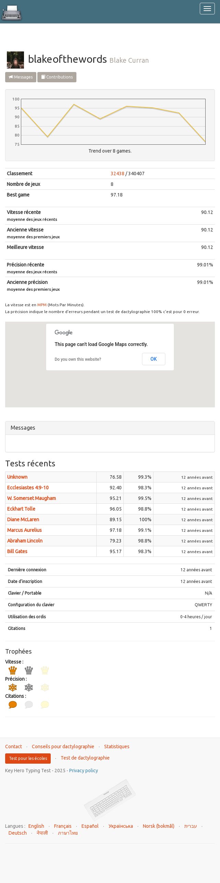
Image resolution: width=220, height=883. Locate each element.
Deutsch (18, 833)
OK (153, 359)
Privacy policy (83, 770)
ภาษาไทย (68, 833)
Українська (121, 826)
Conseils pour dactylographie (63, 746)
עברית (190, 826)
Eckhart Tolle (21, 509)
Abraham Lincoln (24, 541)
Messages (21, 77)
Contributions (57, 77)
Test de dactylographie (85, 758)
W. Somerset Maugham (31, 498)
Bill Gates (17, 551)
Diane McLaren (23, 519)
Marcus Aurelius (24, 530)
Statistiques (117, 746)
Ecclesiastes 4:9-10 (28, 487)
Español (90, 826)
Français (63, 826)
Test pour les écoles (28, 758)
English (36, 826)
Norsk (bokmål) (158, 826)
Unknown (17, 477)
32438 (117, 173)
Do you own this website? (78, 359)
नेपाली (42, 833)
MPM (42, 304)
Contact (13, 746)
